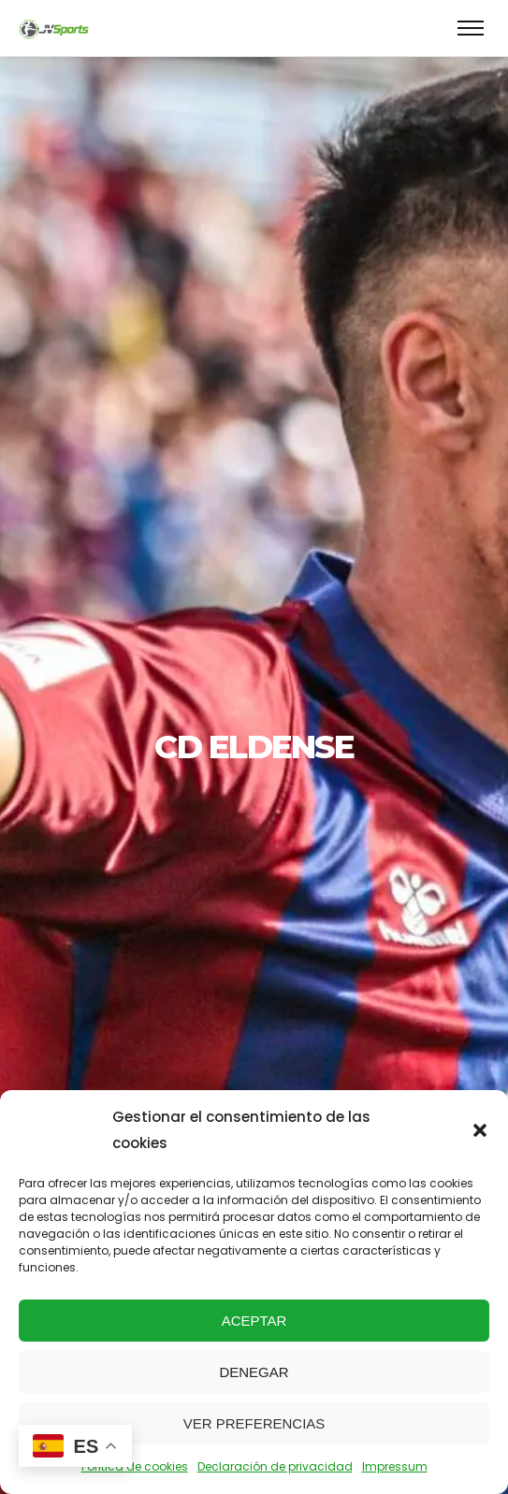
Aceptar (254, 1321)
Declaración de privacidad (275, 1466)
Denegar (253, 1372)
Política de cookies (134, 1466)
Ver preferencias (254, 1423)
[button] (480, 1130)
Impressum (395, 1466)
